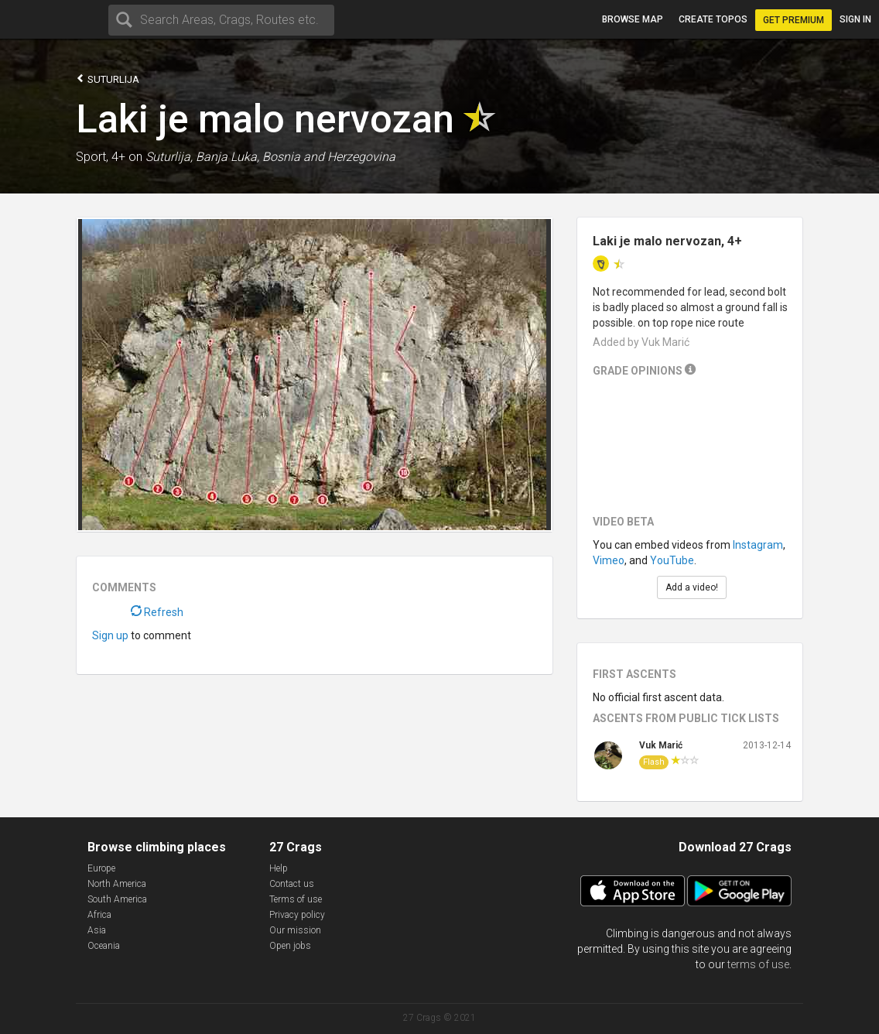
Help (278, 868)
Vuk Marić (660, 745)
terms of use (758, 964)
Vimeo (608, 560)
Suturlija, (169, 156)
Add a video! (691, 587)
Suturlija (107, 78)
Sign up (110, 635)
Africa (99, 914)
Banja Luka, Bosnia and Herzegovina (295, 156)
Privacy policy (297, 914)
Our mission (295, 930)
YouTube (672, 560)
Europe (101, 868)
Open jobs (290, 945)
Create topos (713, 19)
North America (116, 883)
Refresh (157, 612)
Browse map (632, 19)
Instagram (758, 545)
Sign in (855, 19)
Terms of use (295, 899)
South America (117, 899)
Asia (96, 930)
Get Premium (793, 20)
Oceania (103, 945)
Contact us (291, 883)
